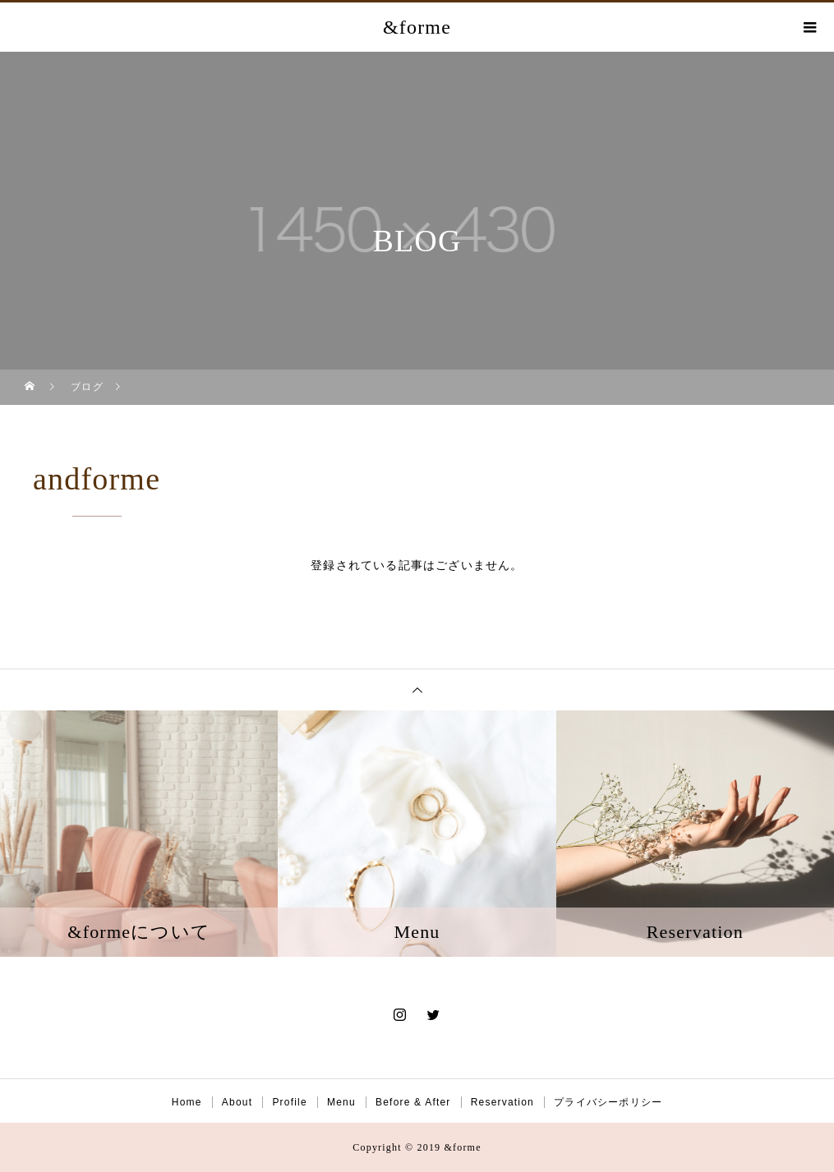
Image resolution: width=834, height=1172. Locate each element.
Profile (289, 1102)
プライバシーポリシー (608, 1102)
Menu (341, 1102)
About (237, 1102)
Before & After (413, 1102)
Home (187, 1102)
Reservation (502, 1102)
